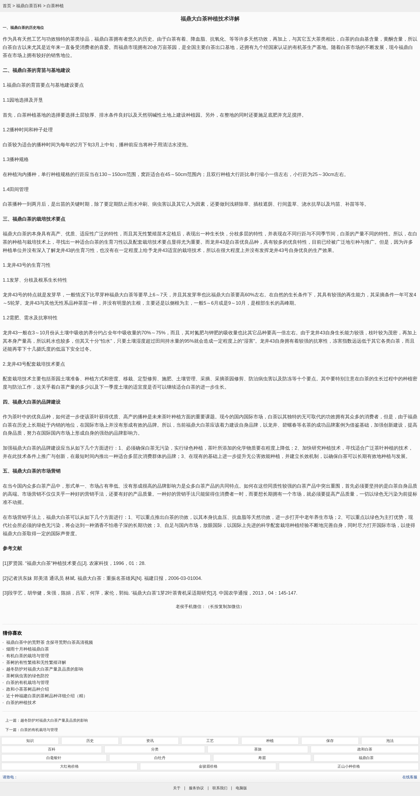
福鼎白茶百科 (29, 5)
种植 (270, 740)
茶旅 (258, 749)
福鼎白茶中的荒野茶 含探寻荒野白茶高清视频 (49, 642)
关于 (177, 788)
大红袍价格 (69, 766)
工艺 (210, 740)
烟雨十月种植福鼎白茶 (27, 649)
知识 (30, 740)
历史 (90, 740)
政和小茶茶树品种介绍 (27, 689)
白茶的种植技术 (21, 702)
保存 (330, 740)
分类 (155, 749)
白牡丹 (160, 758)
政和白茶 (364, 749)
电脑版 (241, 788)
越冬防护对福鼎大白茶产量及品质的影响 (44, 669)
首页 (7, 5)
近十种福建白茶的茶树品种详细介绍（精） (47, 696)
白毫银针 (53, 758)
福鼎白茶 (366, 758)
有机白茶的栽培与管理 (27, 655)
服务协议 (196, 788)
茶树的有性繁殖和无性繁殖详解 (36, 662)
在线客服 (409, 777)
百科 (51, 749)
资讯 (150, 740)
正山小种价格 (349, 766)
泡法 (390, 740)
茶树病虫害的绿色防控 (27, 675)
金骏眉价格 (208, 766)
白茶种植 (55, 5)
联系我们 (219, 788)
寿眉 (262, 758)
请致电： (10, 777)
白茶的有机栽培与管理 (27, 682)
